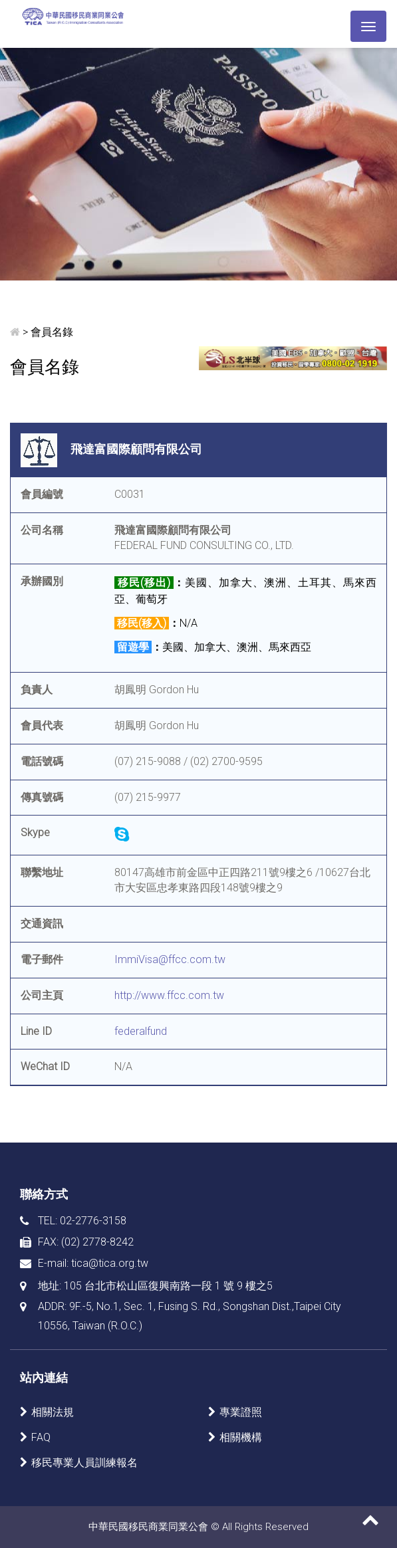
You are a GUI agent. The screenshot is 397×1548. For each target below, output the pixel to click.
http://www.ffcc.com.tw (169, 995)
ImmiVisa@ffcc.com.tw (169, 959)
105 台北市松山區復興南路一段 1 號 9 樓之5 (168, 1285)
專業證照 (240, 1412)
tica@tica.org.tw (109, 1263)
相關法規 (52, 1412)
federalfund (140, 1031)
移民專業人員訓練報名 (84, 1462)
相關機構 (240, 1437)
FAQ (41, 1437)
